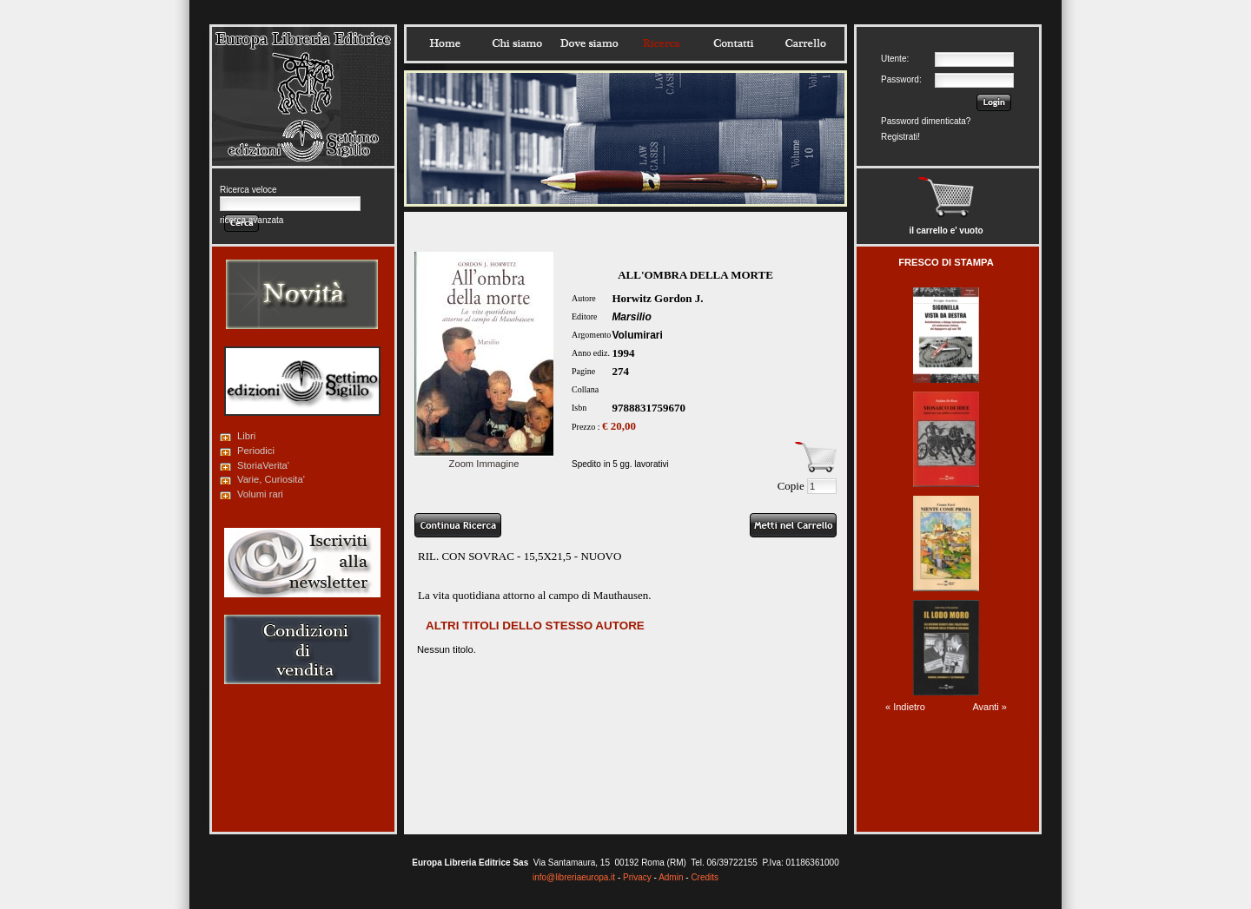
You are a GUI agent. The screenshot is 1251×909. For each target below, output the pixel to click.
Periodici (256, 450)
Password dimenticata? (925, 121)
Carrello (805, 43)
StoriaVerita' (263, 465)
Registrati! (900, 137)
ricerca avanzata (251, 220)
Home (444, 43)
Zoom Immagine (483, 458)
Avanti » (989, 707)
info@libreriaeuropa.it (574, 877)
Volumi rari (260, 494)
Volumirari (637, 335)
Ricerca (661, 43)
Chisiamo (517, 43)
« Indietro (905, 707)
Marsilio (631, 317)
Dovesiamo (589, 43)
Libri (246, 436)
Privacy (637, 877)
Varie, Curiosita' (271, 479)
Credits (704, 877)
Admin (671, 877)
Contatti (733, 43)
